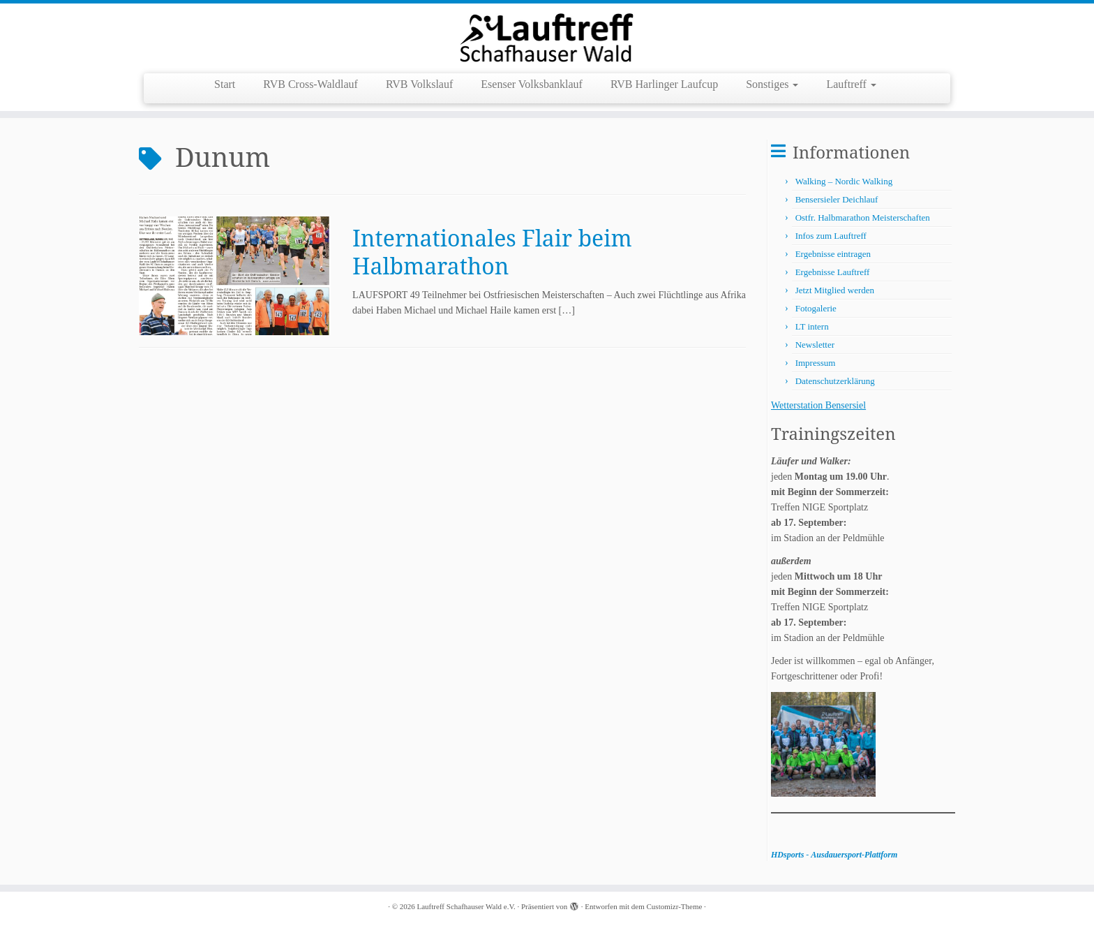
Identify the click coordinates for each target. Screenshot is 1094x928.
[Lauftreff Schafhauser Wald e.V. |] (547, 36)
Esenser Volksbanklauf (532, 84)
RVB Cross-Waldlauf (310, 84)
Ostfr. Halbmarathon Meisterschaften (862, 217)
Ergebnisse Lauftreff (832, 272)
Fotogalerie (816, 308)
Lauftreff (851, 84)
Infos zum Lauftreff (831, 235)
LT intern (812, 326)
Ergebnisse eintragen (833, 254)
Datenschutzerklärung (835, 381)
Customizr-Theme (675, 906)
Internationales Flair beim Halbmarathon (492, 252)
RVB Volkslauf (419, 84)
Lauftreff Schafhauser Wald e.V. (466, 906)
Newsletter (814, 344)
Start (224, 84)
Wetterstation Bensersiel (818, 405)
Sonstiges (772, 84)
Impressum (815, 363)
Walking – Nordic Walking (844, 181)
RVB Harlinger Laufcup (664, 84)
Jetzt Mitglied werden (834, 290)
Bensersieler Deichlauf (836, 199)
